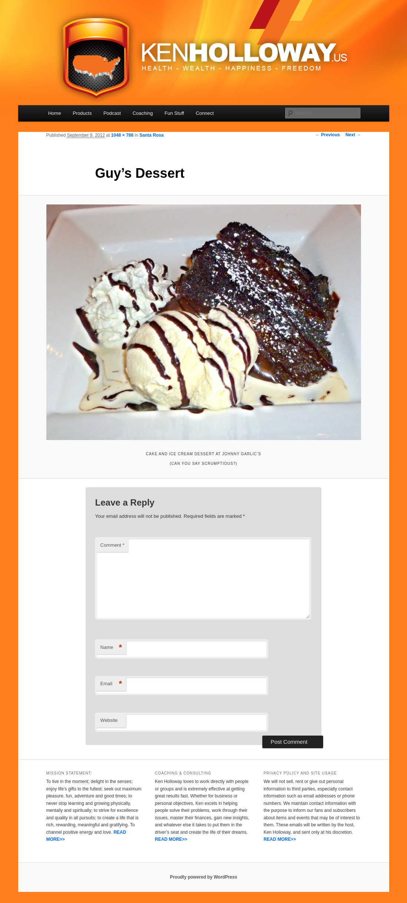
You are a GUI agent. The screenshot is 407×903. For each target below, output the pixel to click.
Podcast (112, 113)
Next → (353, 134)
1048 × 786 (122, 135)
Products (82, 113)
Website (109, 720)
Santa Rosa (152, 135)
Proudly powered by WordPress (203, 877)
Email (111, 684)
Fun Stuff (174, 113)
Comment (112, 545)
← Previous (327, 134)
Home (54, 113)
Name (111, 647)
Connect (205, 113)
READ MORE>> (171, 839)
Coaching (142, 113)
